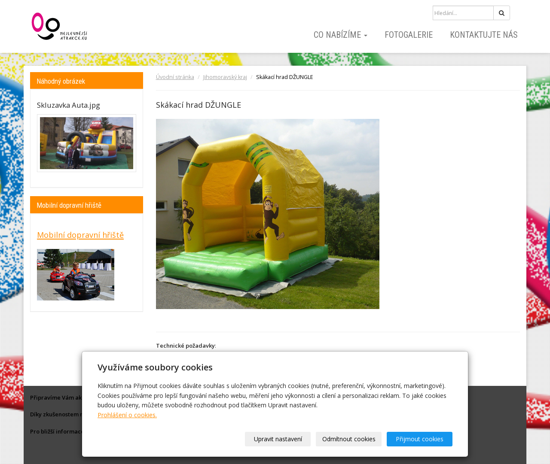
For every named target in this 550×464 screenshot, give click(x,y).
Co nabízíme (340, 35)
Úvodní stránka (175, 77)
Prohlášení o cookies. (127, 415)
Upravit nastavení (278, 439)
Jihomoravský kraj (225, 77)
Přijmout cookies (419, 439)
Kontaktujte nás (484, 35)
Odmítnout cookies (349, 439)
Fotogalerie (409, 35)
